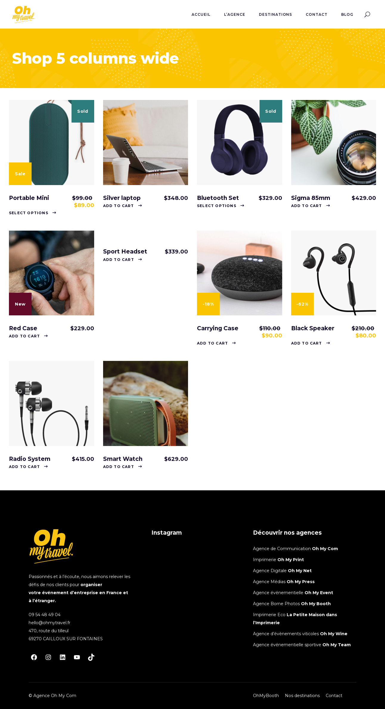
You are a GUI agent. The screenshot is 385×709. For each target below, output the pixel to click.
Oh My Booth (316, 603)
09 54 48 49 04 (44, 614)
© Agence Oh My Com (52, 695)
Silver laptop (122, 198)
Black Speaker (312, 328)
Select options (28, 213)
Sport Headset (125, 251)
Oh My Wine (333, 633)
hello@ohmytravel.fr (49, 622)
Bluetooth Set (218, 198)
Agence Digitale (270, 570)
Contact (334, 695)
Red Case (23, 328)
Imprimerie (265, 559)
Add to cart (118, 206)
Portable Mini (29, 198)
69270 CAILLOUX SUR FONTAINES (66, 638)
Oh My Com (325, 548)
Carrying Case (217, 328)
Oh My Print (290, 559)
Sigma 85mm (310, 198)
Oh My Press (301, 581)
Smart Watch (122, 459)
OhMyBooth (266, 695)
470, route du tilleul (49, 630)
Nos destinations (302, 695)
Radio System (29, 459)
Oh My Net (300, 570)
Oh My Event (319, 592)
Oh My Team (336, 644)
